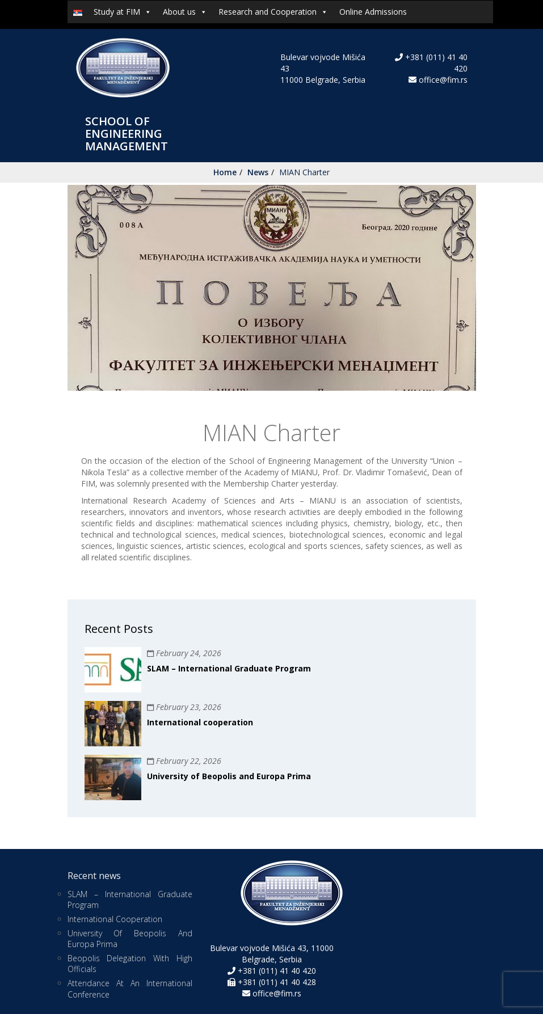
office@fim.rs (443, 79)
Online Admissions (373, 11)
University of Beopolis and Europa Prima (229, 776)
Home (225, 172)
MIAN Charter (304, 172)
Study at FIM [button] (122, 12)
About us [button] (185, 12)
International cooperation (200, 722)
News (257, 172)
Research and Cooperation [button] (273, 12)
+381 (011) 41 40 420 (275, 970)
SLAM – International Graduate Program (229, 668)
